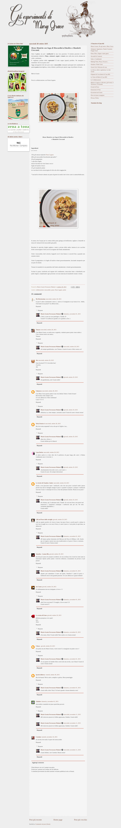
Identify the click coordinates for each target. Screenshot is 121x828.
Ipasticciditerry (40, 674)
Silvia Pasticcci (40, 423)
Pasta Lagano (50, 154)
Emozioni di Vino (96, 90)
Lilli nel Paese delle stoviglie (44, 519)
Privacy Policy (95, 98)
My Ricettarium (40, 299)
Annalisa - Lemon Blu (42, 554)
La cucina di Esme (41, 615)
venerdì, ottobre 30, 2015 (53, 674)
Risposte (40, 310)
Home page (58, 820)
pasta (52, 290)
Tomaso (38, 329)
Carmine (38, 737)
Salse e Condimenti (96, 59)
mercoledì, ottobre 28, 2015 (53, 299)
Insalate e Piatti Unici (97, 64)
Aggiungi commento (38, 762)
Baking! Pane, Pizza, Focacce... (99, 61)
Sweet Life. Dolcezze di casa (99, 67)
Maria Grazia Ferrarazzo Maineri (51, 314)
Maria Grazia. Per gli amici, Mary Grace (102, 46)
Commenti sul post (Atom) (42, 824)
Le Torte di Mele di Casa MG (99, 77)
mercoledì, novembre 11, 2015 (72, 714)
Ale (37, 360)
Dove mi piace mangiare (97, 95)
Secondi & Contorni (96, 56)
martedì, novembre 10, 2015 (49, 737)
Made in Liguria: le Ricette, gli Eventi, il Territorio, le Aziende (102, 83)
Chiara (38, 646)
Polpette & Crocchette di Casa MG (100, 74)
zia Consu (39, 586)
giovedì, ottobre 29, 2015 (71, 377)
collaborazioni (40, 290)
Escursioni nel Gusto (96, 92)
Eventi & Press (95, 87)
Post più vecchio (80, 820)
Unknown (39, 391)
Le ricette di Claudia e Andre (44, 483)
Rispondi (38, 306)
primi (64, 290)
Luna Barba (39, 452)
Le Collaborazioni (96, 80)
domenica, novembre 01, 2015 (72, 314)
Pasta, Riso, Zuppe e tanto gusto (100, 53)
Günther (38, 701)
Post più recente (35, 820)
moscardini (47, 290)
